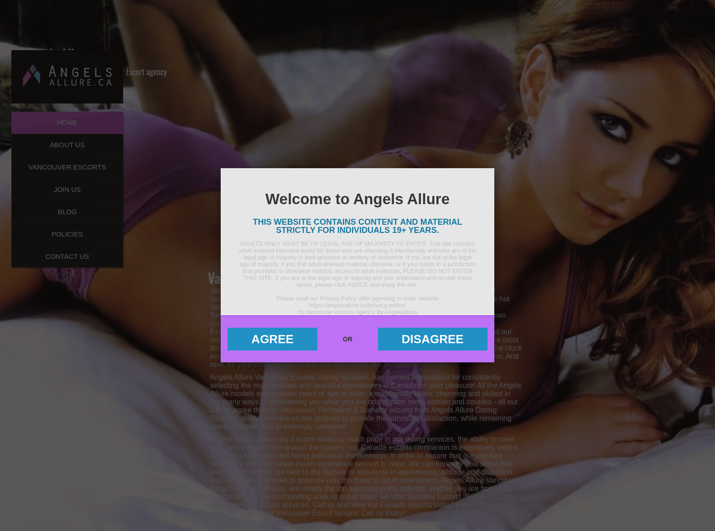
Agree (272, 339)
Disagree (433, 339)
